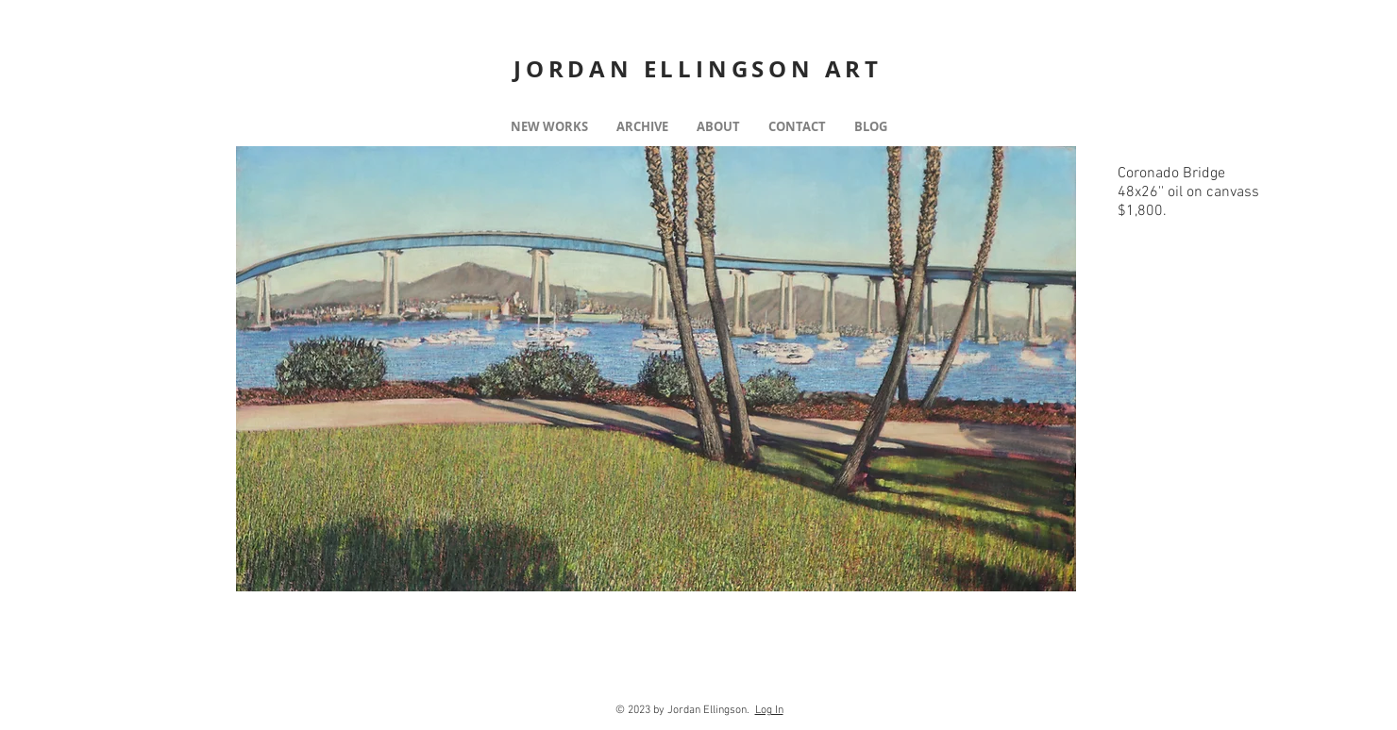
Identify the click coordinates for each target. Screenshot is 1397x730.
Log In (769, 710)
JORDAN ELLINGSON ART (698, 69)
